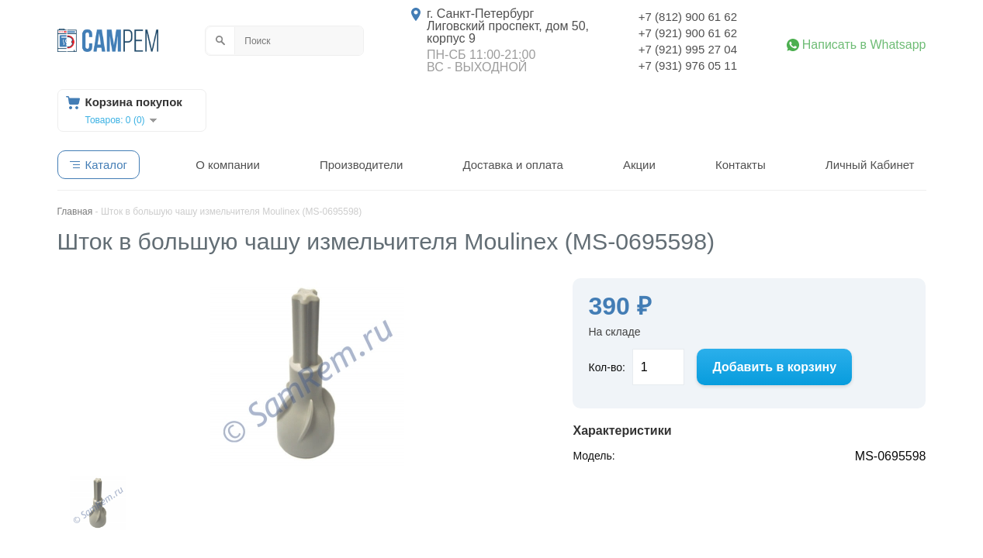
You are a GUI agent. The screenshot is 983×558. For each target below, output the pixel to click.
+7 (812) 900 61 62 (688, 16)
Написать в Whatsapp (864, 45)
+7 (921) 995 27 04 (688, 49)
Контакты (740, 164)
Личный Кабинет (870, 164)
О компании (228, 164)
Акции (639, 164)
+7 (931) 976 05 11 (688, 65)
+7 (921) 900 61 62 (688, 33)
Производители (361, 164)
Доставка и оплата (512, 164)
